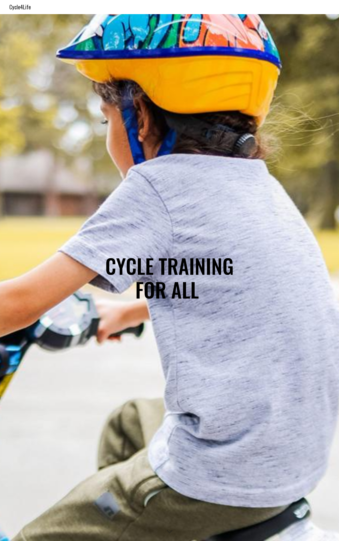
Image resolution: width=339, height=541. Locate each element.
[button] (170, 532)
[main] (169, 278)
